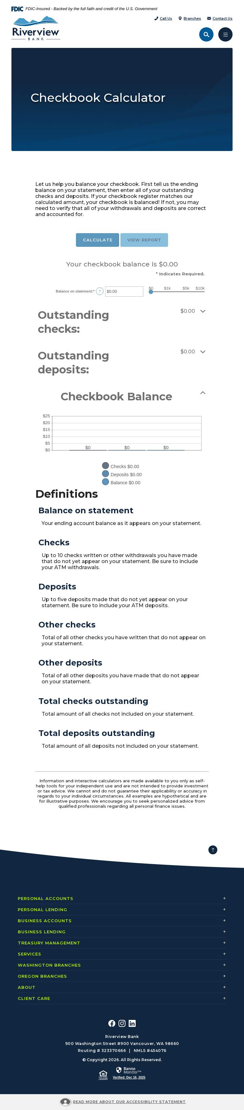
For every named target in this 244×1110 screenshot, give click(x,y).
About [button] (27, 987)
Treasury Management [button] (49, 942)
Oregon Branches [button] (42, 976)
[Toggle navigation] (225, 34)
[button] (122, 322)
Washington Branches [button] (49, 965)
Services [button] (29, 953)
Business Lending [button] (42, 931)
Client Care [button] (34, 998)
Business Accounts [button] (45, 920)
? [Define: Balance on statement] (100, 291)
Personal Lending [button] (42, 909)
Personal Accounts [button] (45, 898)
